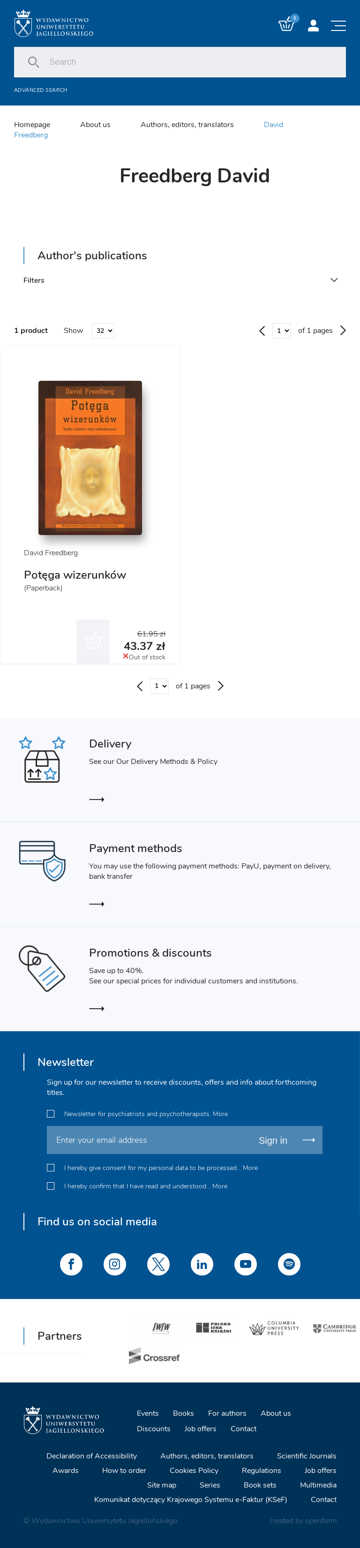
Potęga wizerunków (75, 574)
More (220, 1114)
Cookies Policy (194, 1470)
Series (210, 1485)
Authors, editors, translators (187, 125)
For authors (227, 1413)
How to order (124, 1470)
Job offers (201, 1429)
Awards (65, 1470)
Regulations (261, 1470)
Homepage (32, 125)
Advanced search (41, 90)
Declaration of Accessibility (91, 1456)
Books (183, 1413)
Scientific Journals (307, 1456)
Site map (161, 1485)
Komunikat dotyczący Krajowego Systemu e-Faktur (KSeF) (190, 1500)
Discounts (154, 1429)
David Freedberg (51, 553)
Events (148, 1413)
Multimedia (318, 1485)
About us (95, 125)
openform (321, 1521)
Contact (243, 1429)
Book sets (260, 1485)
